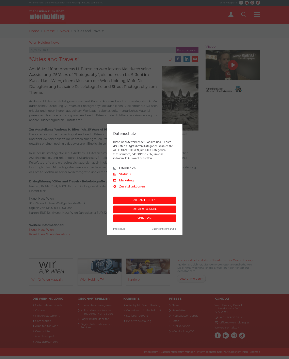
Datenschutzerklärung (164, 229)
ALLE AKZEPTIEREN (144, 200)
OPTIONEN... (144, 218)
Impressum (119, 229)
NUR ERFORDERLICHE (144, 209)
